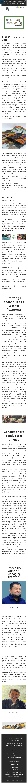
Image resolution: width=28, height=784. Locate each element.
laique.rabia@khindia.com (14, 757)
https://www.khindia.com (14, 772)
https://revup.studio (14, 776)
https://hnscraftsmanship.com (14, 774)
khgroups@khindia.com (14, 753)
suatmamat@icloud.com (14, 755)
